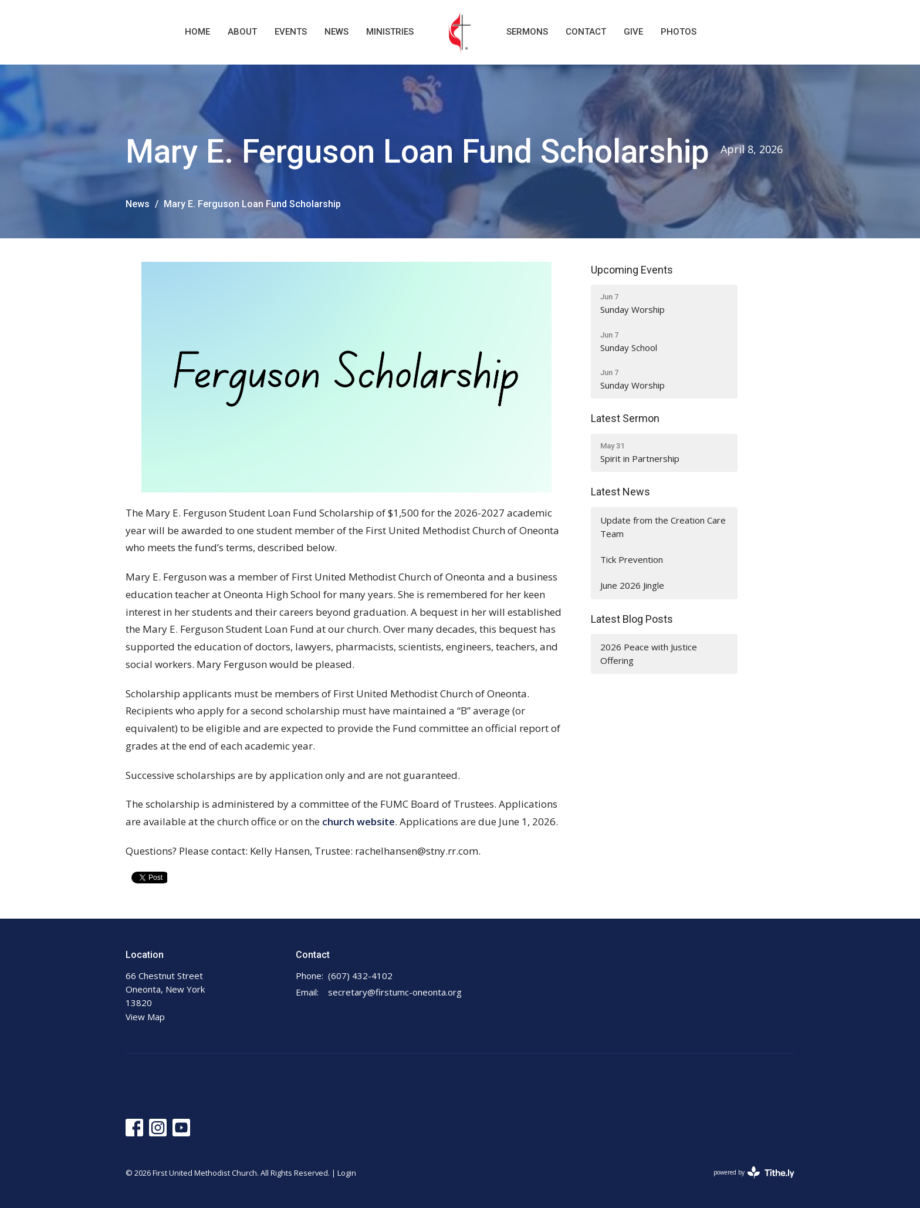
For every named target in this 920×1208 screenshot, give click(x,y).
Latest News (620, 491)
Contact (586, 31)
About (242, 31)
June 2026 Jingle (632, 585)
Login (346, 1172)
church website (358, 821)
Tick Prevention (631, 559)
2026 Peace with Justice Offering (648, 653)
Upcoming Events (632, 270)
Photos (678, 31)
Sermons (527, 31)
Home (197, 31)
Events (291, 31)
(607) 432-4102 (360, 975)
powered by (753, 1172)
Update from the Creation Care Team (663, 526)
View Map (145, 1017)
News (336, 31)
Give (633, 31)
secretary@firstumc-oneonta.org (395, 992)
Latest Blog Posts (632, 619)
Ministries (390, 31)
